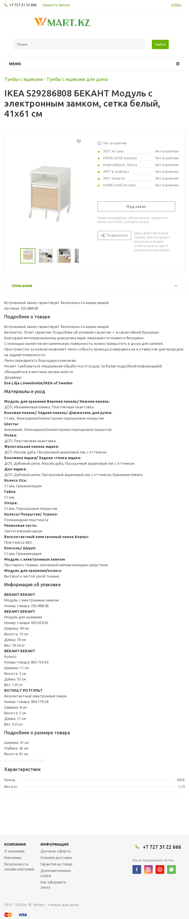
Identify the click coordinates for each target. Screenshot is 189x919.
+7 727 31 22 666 (23, 5)
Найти (160, 44)
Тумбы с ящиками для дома (77, 79)
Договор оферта (55, 851)
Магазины (12, 858)
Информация (54, 844)
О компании (14, 851)
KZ (174, 5)
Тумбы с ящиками (23, 79)
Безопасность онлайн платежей (19, 866)
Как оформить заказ (53, 884)
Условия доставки (56, 858)
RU (179, 5)
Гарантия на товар (56, 864)
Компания (15, 844)
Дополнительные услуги (55, 873)
